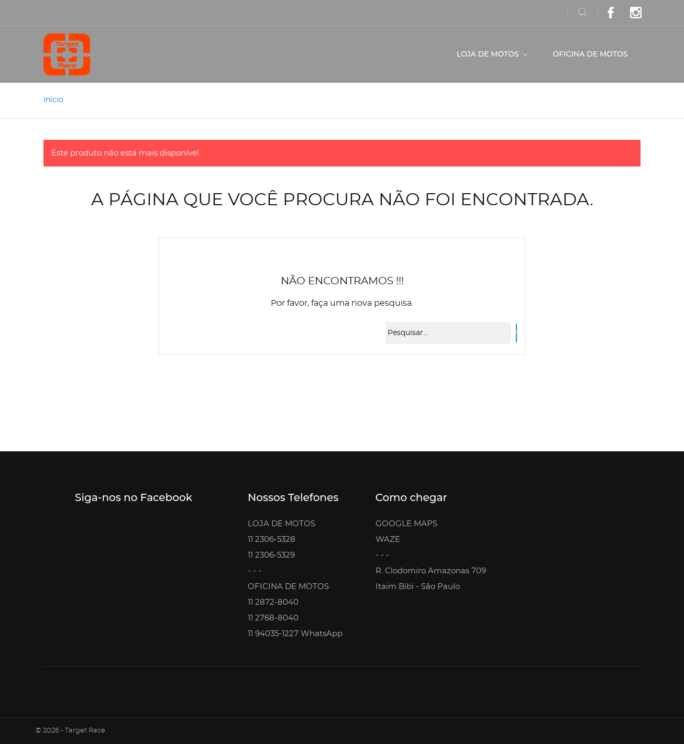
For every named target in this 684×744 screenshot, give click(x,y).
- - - (254, 571)
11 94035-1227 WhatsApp (295, 634)
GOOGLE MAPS (406, 524)
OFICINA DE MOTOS (590, 54)
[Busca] (445, 333)
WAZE (388, 539)
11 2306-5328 (271, 539)
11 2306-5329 (271, 555)
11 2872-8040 (273, 602)
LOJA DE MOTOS (489, 54)
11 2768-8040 (273, 618)
